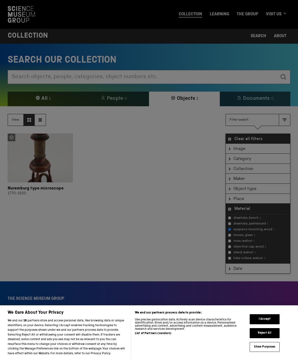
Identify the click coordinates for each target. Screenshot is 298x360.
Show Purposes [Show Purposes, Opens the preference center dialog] (265, 352)
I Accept (264, 324)
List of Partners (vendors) (153, 338)
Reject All (264, 338)
